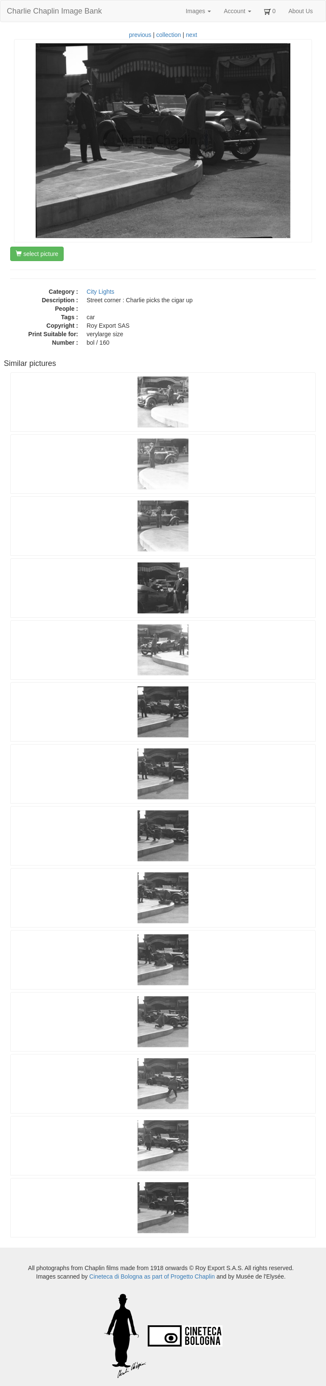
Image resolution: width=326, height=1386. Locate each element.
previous (140, 34)
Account (237, 11)
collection (168, 34)
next (191, 34)
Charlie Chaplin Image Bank (54, 11)
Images (198, 11)
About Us (300, 11)
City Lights (100, 291)
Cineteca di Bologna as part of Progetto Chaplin (152, 1276)
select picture (37, 253)
